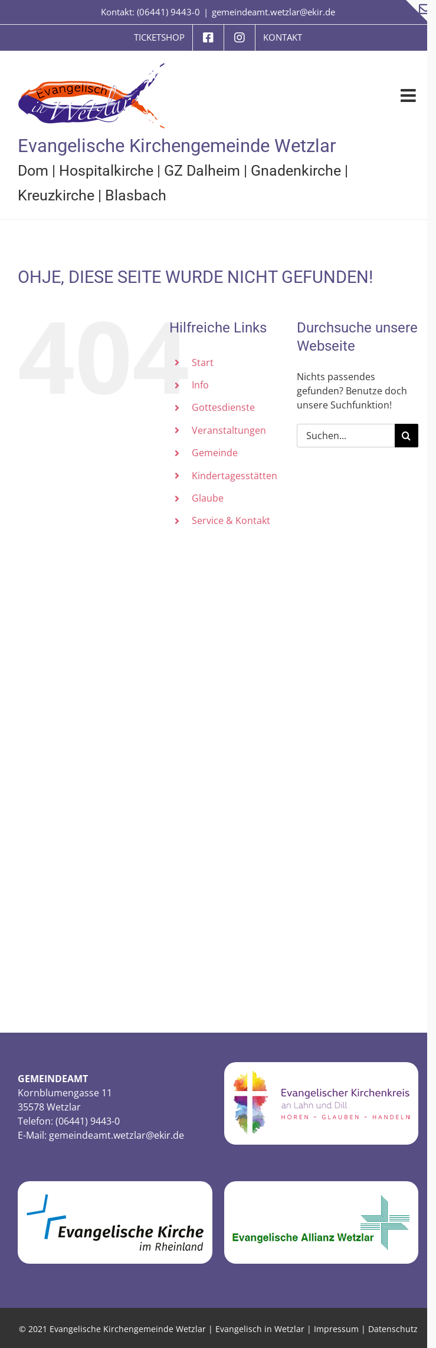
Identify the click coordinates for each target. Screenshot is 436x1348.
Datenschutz (393, 1328)
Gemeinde (215, 452)
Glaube (208, 498)
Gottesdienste (223, 407)
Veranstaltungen (229, 430)
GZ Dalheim (202, 170)
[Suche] (406, 435)
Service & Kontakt (231, 520)
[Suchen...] (346, 435)
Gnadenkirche (296, 170)
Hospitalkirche (106, 170)
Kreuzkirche (56, 195)
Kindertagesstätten (234, 475)
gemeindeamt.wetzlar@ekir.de (273, 12)
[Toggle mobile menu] (409, 95)
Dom (33, 170)
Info (200, 384)
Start (203, 362)
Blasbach (135, 195)
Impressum (336, 1328)
